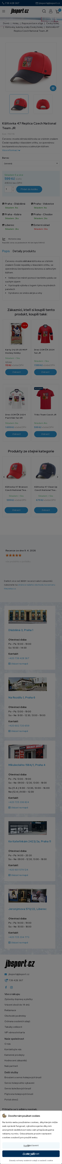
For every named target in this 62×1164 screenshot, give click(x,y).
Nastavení (31, 1146)
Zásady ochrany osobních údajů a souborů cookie (31, 1160)
